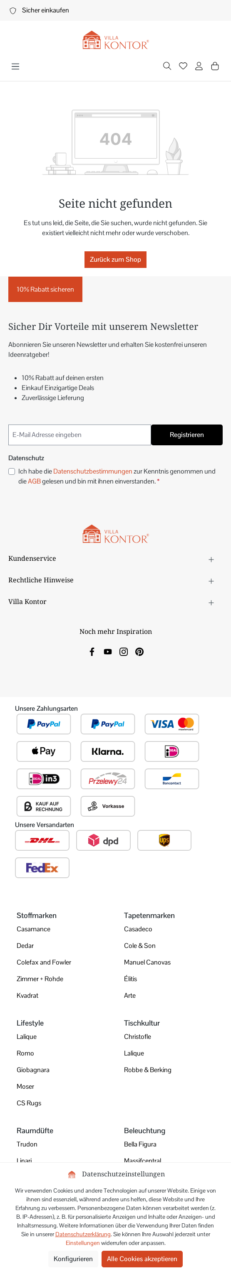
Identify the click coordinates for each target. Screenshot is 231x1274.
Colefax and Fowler (44, 962)
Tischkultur (142, 1023)
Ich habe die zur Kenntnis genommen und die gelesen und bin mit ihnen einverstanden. (117, 476)
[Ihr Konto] (199, 67)
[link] (92, 651)
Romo (25, 1053)
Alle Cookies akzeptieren (142, 1258)
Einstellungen (83, 1243)
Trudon (27, 1144)
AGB (34, 481)
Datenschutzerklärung (83, 1234)
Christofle (137, 1036)
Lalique (27, 1036)
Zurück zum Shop (115, 259)
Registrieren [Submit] (187, 434)
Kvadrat (27, 995)
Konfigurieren (73, 1258)
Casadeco (138, 929)
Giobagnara (33, 1069)
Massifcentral (142, 1160)
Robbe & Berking (147, 1069)
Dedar (25, 945)
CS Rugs (29, 1103)
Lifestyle (30, 1023)
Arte (130, 995)
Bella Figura (140, 1144)
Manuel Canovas (147, 962)
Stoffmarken (37, 915)
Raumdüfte (35, 1130)
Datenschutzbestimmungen (92, 471)
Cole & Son (140, 945)
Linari (24, 1160)
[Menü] (15, 66)
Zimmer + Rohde (40, 979)
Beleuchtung (144, 1130)
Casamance (33, 929)
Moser (25, 1086)
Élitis (130, 979)
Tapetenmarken (149, 915)
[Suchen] (167, 67)
